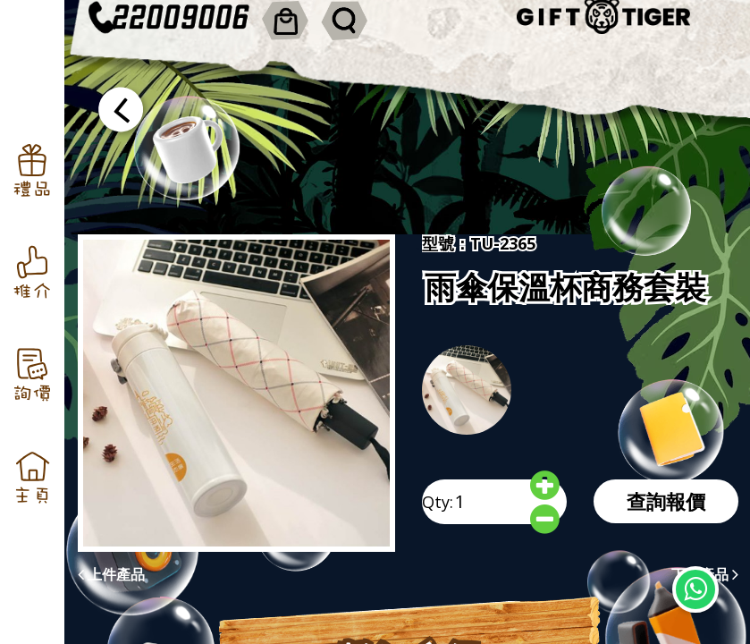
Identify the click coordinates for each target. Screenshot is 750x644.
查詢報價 (666, 500)
